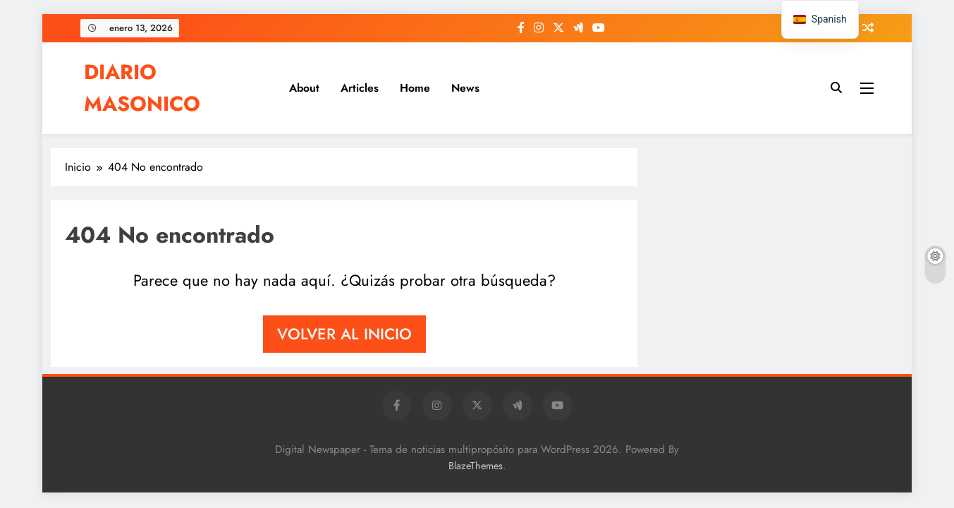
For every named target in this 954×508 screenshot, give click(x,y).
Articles (360, 88)
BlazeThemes (475, 466)
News (465, 88)
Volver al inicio (344, 333)
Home (415, 88)
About (304, 88)
